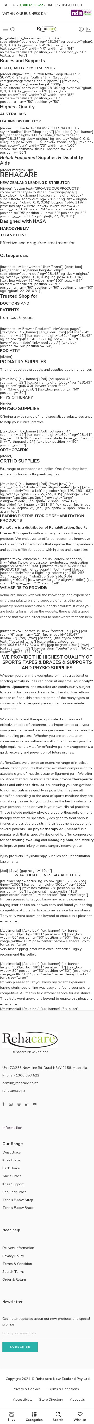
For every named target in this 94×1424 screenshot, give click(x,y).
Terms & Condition (17, 1263)
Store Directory (51, 1399)
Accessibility (22, 1399)
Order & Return (14, 1279)
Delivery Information (18, 1247)
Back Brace (11, 1168)
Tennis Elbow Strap (17, 1199)
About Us (77, 1399)
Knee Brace (11, 1160)
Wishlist (80, 1417)
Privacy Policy (13, 1255)
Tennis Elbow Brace (18, 1207)
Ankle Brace (11, 1176)
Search (58, 1417)
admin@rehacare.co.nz (20, 1083)
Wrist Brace (11, 1152)
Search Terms (13, 1271)
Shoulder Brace (14, 1192)
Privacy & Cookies (27, 1389)
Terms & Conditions (63, 1389)
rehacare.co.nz (13, 1090)
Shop (11, 1416)
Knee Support (13, 1184)
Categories (34, 1417)
